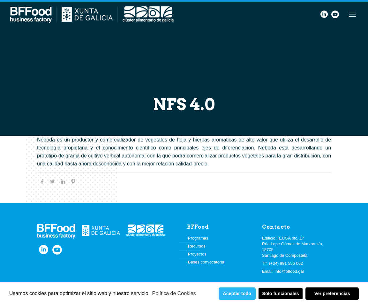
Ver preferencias (332, 293)
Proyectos (197, 254)
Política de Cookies (174, 293)
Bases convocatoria (206, 262)
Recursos (197, 246)
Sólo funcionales (280, 293)
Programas (198, 238)
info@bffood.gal (289, 271)
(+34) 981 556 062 (286, 263)
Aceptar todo (237, 293)
